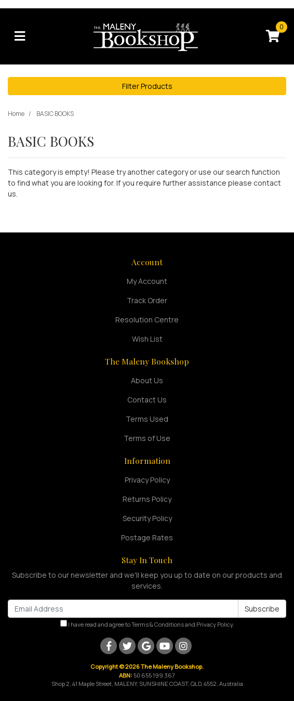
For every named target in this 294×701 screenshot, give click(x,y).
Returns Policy (147, 499)
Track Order (147, 300)
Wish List (147, 339)
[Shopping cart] (272, 36)
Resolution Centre (147, 319)
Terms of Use (147, 438)
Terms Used (147, 419)
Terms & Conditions (157, 624)
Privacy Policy (147, 480)
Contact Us (147, 400)
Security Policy (147, 518)
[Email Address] (123, 609)
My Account (147, 281)
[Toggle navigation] (20, 36)
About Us (147, 380)
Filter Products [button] (147, 86)
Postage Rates (147, 537)
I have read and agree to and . (147, 624)
